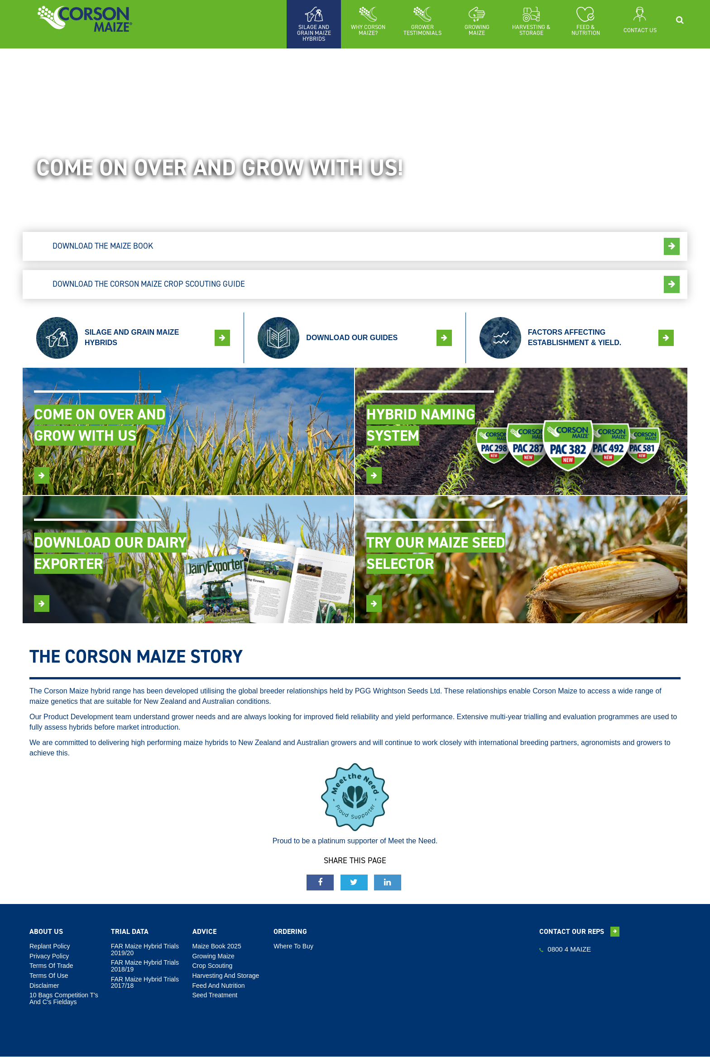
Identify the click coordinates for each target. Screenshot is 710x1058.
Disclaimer (44, 986)
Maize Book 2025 (216, 947)
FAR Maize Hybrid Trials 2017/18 (145, 983)
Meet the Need (412, 842)
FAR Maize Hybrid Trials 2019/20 (145, 950)
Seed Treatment (215, 996)
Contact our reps (579, 933)
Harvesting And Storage (225, 976)
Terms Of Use (48, 976)
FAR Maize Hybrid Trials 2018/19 (145, 967)
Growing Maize (213, 957)
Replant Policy (49, 947)
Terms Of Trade (51, 967)
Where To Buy (293, 947)
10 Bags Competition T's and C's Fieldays (63, 1000)
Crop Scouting (212, 967)
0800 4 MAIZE (565, 950)
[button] (368, 21)
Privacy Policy (49, 957)
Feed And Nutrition (218, 986)
